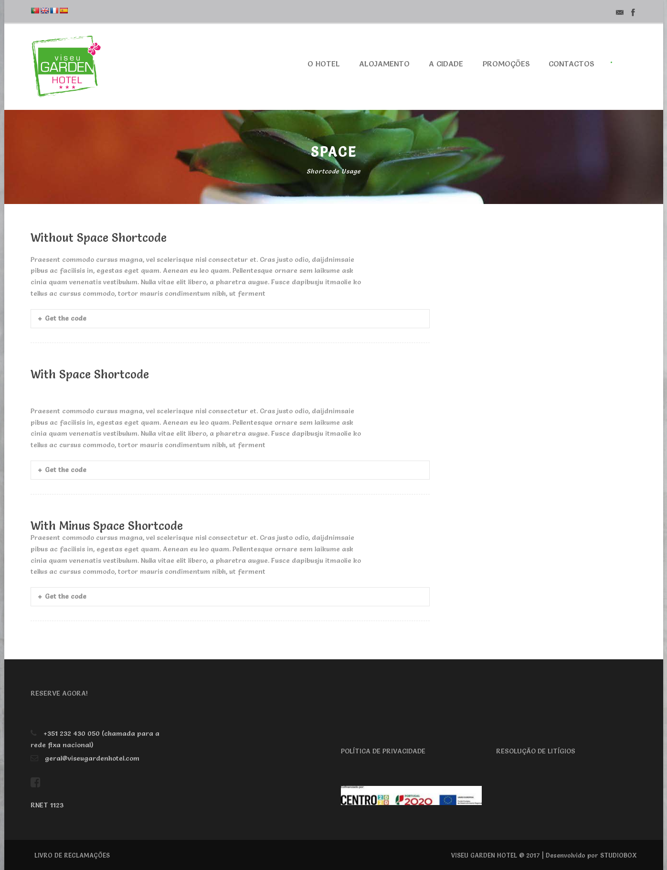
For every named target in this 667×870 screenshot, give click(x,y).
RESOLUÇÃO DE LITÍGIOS (535, 751)
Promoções (505, 63)
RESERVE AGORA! (59, 693)
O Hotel (323, 63)
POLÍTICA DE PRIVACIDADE (383, 751)
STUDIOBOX (618, 855)
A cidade (446, 63)
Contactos (571, 63)
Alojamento (384, 63)
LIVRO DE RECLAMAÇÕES (72, 855)
